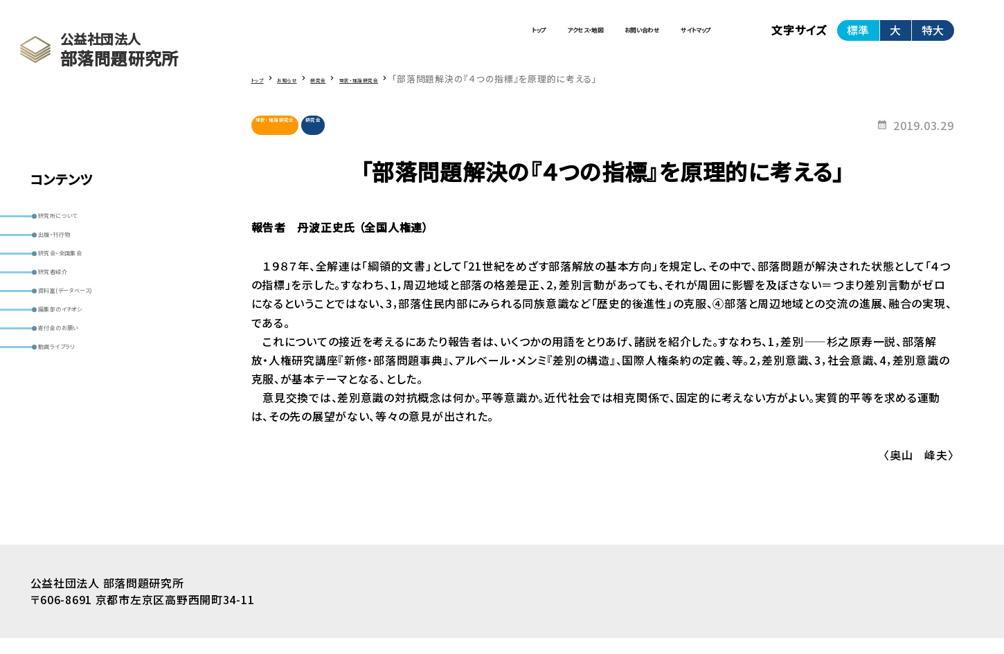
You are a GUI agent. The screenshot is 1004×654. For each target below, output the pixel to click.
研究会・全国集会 (86, 283)
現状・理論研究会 (295, 140)
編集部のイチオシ (86, 375)
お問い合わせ (566, 38)
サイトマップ (671, 38)
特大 (933, 37)
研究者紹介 (72, 314)
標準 (858, 37)
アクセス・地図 (457, 38)
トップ (367, 38)
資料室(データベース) (96, 345)
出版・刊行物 (75, 252)
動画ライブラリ (79, 437)
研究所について (81, 222)
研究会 (366, 140)
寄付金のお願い (82, 407)
